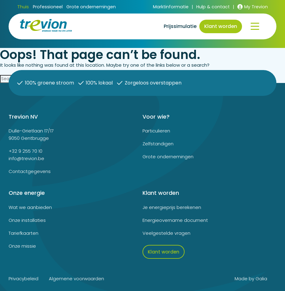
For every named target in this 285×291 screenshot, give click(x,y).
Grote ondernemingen (91, 7)
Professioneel (48, 7)
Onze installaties (27, 220)
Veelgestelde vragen (166, 233)
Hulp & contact (213, 7)
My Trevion (252, 6)
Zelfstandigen (158, 143)
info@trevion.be (26, 158)
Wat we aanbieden (30, 207)
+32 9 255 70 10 (25, 151)
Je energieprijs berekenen (171, 207)
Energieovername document (175, 220)
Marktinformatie (171, 7)
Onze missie (22, 246)
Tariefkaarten (23, 233)
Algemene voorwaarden (76, 278)
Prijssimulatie (180, 26)
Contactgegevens (30, 171)
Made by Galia (251, 278)
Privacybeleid (23, 278)
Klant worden (220, 26)
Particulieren (156, 131)
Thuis (23, 7)
